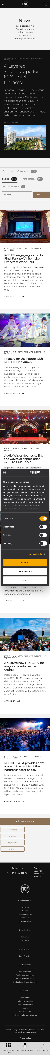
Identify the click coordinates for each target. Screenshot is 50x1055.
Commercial (25, 918)
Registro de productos (25, 975)
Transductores (25, 921)
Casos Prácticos (25, 956)
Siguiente (12, 842)
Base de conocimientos (25, 979)
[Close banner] (46, 472)
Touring (25, 911)
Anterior (12, 836)
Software (25, 940)
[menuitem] (25, 1038)
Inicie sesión (22, 26)
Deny (25, 580)
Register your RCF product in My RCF (39, 872)
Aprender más (11, 122)
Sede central (25, 998)
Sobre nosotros (25, 1012)
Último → (13, 849)
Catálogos (25, 937)
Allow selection (25, 571)
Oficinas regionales (25, 1001)
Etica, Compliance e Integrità (25, 1015)
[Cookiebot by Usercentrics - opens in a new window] (29, 472)
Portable (25, 907)
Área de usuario (25, 972)
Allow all (25, 563)
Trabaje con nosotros (25, 1005)
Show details (35, 554)
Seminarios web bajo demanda (25, 982)
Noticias (25, 1008)
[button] (25, 821)
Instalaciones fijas (25, 914)
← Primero (12, 830)
